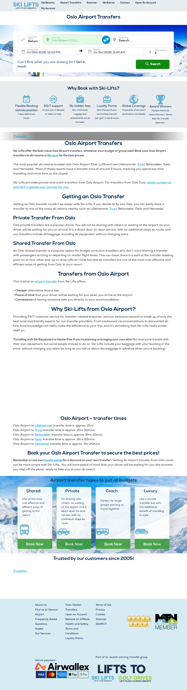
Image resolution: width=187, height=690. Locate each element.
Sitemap (101, 619)
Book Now (35, 544)
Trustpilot (19, 136)
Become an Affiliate (77, 619)
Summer (92, 2)
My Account (48, 8)
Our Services (43, 633)
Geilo (38, 439)
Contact (125, 2)
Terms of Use (103, 604)
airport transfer (46, 281)
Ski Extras (109, 2)
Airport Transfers (70, 2)
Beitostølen (43, 435)
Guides (39, 628)
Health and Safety (76, 623)
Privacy (100, 609)
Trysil (141, 164)
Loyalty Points (74, 638)
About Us (41, 604)
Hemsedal (42, 444)
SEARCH (101, 623)
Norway (52, 155)
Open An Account (145, 2)
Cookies (100, 614)
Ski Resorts (48, 2)
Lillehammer (43, 425)
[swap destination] (106, 39)
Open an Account (76, 614)
